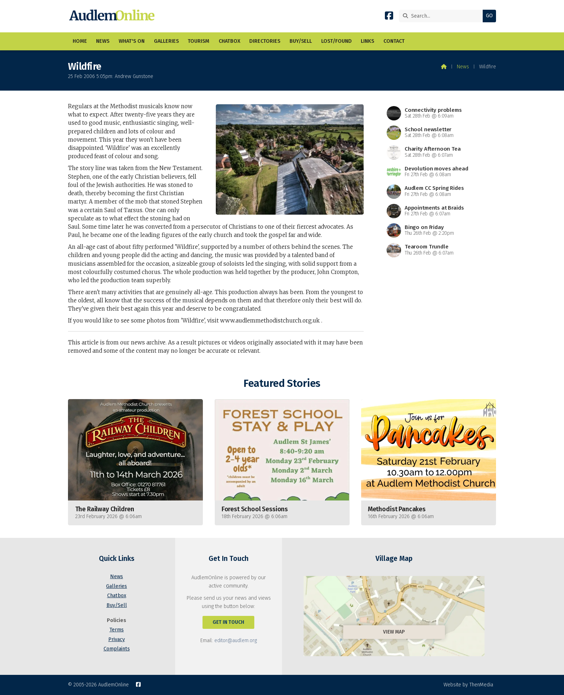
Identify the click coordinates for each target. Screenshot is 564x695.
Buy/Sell (116, 605)
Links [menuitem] (367, 41)
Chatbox (116, 596)
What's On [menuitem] (132, 41)
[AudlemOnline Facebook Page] (389, 17)
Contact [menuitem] (394, 41)
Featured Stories (282, 383)
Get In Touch (228, 622)
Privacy (116, 639)
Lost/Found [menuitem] (336, 41)
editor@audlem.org (235, 640)
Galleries (116, 586)
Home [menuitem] (80, 41)
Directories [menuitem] (264, 41)
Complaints (117, 649)
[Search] (442, 16)
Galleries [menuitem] (166, 41)
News (463, 67)
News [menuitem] (102, 41)
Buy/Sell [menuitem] (301, 41)
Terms (116, 630)
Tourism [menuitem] (198, 41)
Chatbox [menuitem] (229, 41)
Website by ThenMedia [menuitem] (468, 685)
